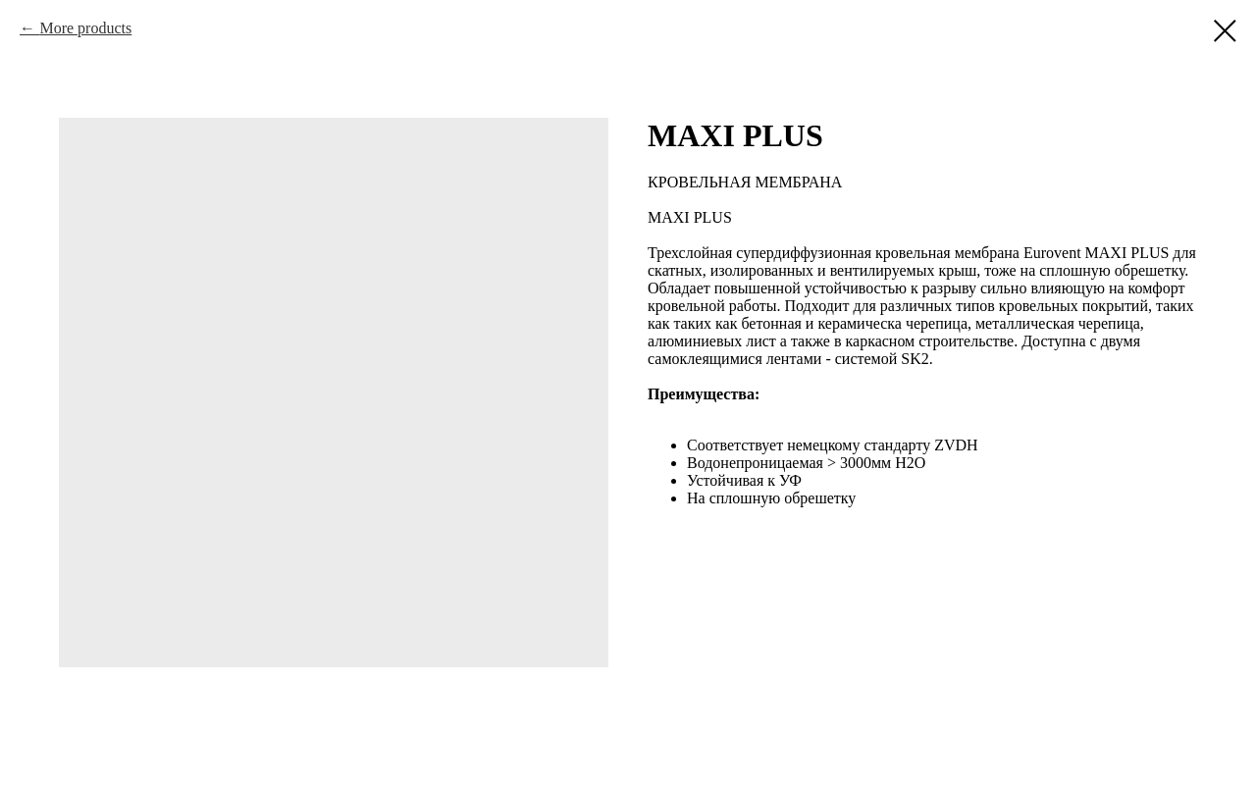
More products (85, 28)
